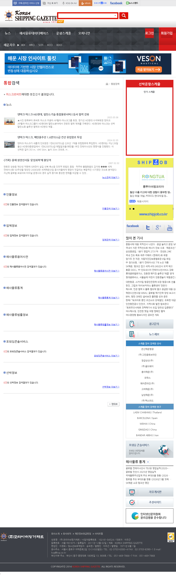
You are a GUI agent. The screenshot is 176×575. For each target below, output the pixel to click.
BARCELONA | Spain (147, 418)
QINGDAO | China (147, 429)
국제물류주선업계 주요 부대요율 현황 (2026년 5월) (149, 475)
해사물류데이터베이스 (34, 33)
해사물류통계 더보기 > (108, 297)
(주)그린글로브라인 (147, 355)
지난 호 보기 (52, 3)
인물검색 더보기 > (110, 208)
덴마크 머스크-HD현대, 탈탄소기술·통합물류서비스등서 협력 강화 (53, 114)
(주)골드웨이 (147, 366)
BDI (23, 45)
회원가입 (167, 33)
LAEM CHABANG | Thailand (147, 412)
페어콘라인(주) (147, 383)
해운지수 (9, 45)
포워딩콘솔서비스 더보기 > (106, 355)
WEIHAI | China (147, 424)
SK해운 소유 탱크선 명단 (137, 483)
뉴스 (8, 33)
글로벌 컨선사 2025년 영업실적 (141, 472)
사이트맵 (99, 534)
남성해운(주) (147, 395)
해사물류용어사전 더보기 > (106, 271)
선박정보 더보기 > (110, 387)
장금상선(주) (147, 360)
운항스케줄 (63, 33)
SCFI (40, 45)
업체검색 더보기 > (110, 239)
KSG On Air (71, 3)
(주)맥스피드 (147, 401)
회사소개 (55, 534)
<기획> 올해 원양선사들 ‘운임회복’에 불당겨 (27, 160)
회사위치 (67, 534)
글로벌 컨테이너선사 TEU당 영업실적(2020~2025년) (149, 468)
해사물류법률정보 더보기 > (106, 324)
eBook (88, 3)
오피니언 (84, 33)
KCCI (49, 45)
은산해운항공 (147, 349)
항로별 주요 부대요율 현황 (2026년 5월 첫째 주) (149, 479)
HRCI (31, 45)
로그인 (149, 33)
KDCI (59, 45)
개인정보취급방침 (83, 534)
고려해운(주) (147, 389)
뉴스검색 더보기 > (110, 177)
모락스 (147, 378)
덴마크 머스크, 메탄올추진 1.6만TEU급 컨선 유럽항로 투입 (50, 137)
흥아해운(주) (147, 372)
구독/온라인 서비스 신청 (28, 3)
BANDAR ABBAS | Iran (147, 435)
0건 (5, 204)
